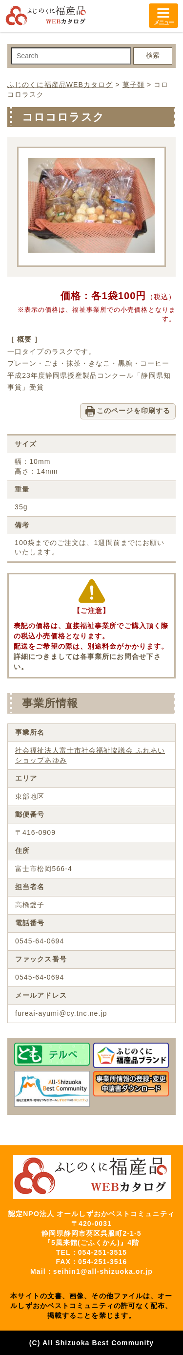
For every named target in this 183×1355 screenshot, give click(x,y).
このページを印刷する (133, 411)
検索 (153, 55)
